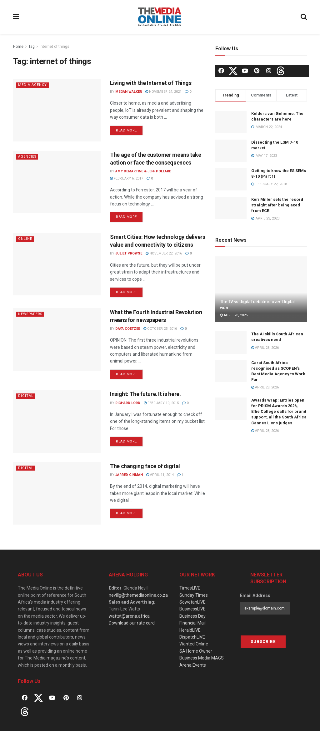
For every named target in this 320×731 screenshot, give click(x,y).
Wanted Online (193, 643)
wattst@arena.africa (129, 616)
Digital (25, 396)
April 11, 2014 (160, 475)
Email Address (255, 595)
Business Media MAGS (201, 657)
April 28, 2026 (234, 315)
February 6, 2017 (126, 178)
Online (25, 239)
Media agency (32, 85)
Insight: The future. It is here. (145, 394)
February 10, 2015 (161, 403)
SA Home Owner (195, 651)
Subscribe (263, 641)
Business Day (192, 616)
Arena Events (192, 665)
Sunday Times (193, 595)
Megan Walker (128, 92)
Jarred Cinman (129, 475)
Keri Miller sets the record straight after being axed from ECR (277, 205)
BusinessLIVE (192, 608)
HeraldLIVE (190, 630)
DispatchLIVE (192, 637)
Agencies (27, 157)
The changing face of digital (145, 466)
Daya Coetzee (127, 329)
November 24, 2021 (163, 92)
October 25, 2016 (160, 329)
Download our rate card (132, 622)
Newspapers (31, 314)
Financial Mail (192, 622)
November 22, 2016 (164, 253)
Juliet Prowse (128, 253)
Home (18, 46)
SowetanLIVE (192, 602)
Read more (126, 130)
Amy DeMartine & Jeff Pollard (143, 171)
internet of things (54, 46)
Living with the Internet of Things (151, 83)
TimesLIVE (189, 587)
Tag (31, 46)
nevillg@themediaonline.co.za (138, 595)
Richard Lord (127, 403)
